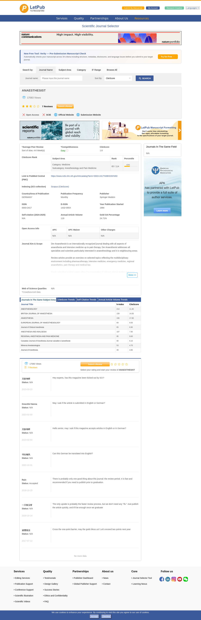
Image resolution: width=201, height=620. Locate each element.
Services (61, 18)
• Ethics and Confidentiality (55, 595)
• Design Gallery (50, 584)
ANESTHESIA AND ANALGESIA (34, 332)
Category (81, 70)
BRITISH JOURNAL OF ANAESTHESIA (36, 314)
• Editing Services (22, 578)
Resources (142, 18)
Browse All (112, 70)
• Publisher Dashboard (83, 578)
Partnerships (99, 18)
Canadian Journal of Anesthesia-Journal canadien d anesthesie (45, 341)
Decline (106, 616)
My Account (153, 8)
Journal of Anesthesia (29, 350)
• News (105, 578)
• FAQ (46, 601)
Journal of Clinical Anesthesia (32, 327)
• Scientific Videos (22, 601)
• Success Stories (51, 590)
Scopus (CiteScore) (60, 186)
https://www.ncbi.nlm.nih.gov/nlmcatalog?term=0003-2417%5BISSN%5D (84, 176)
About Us (121, 18)
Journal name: (31, 78)
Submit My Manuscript (133, 8)
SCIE (48, 115)
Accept (94, 616)
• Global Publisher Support (85, 584)
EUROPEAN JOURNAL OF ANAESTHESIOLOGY (40, 323)
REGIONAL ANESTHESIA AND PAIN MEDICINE (40, 336)
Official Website (66, 115)
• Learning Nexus (139, 584)
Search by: (28, 70)
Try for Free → (168, 56)
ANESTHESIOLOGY (29, 309)
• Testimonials (49, 578)
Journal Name (46, 70)
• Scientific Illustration (23, 595)
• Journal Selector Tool (141, 578)
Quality (79, 18)
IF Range (96, 70)
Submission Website (91, 115)
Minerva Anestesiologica (30, 345)
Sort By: (98, 78)
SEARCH (145, 78)
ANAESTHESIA (27, 318)
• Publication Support (23, 584)
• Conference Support (24, 590)
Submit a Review (95, 364)
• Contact (106, 584)
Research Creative (174, 8)
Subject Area (65, 70)
